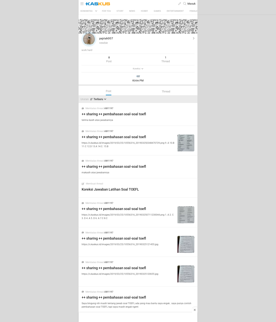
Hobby (144, 11)
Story (120, 11)
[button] (88, 39)
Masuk (191, 3)
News (132, 11)
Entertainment (175, 11)
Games (157, 11)
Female (193, 11)
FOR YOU (106, 11)
